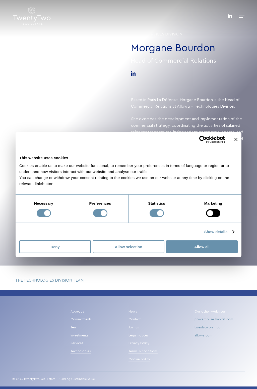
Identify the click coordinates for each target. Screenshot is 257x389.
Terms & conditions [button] (143, 351)
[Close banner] (236, 139)
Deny (55, 247)
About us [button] (77, 311)
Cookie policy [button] (139, 359)
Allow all (202, 247)
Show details (216, 231)
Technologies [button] (81, 351)
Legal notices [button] (138, 335)
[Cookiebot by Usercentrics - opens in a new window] (203, 139)
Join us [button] (133, 327)
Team (136, 34)
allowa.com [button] (203, 335)
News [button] (132, 311)
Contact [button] (134, 319)
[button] (241, 15)
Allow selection (128, 247)
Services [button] (77, 343)
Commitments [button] (81, 319)
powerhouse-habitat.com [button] (214, 319)
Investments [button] (79, 335)
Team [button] (75, 327)
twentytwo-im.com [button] (209, 327)
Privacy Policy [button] (138, 343)
